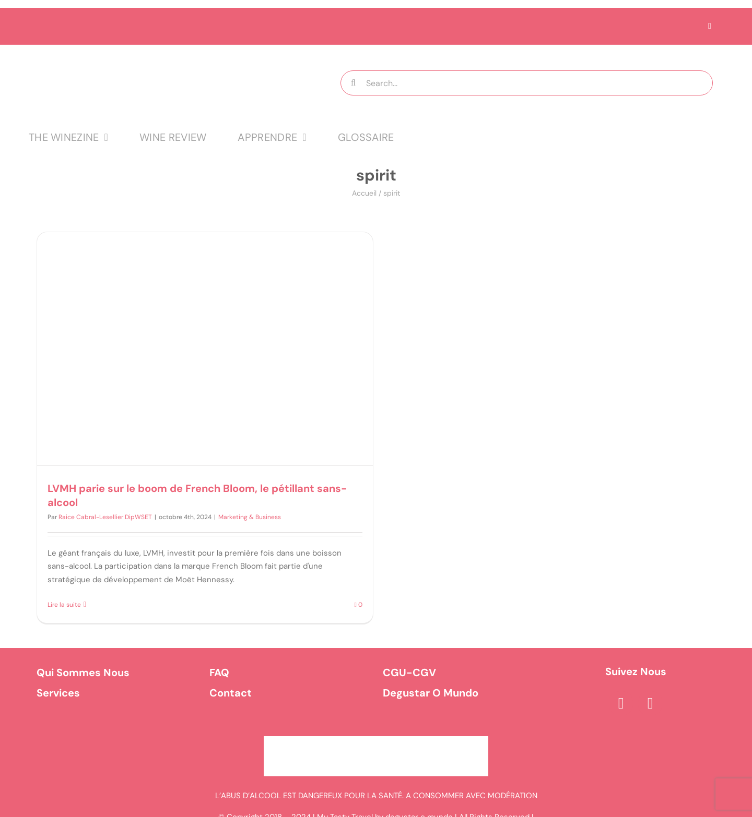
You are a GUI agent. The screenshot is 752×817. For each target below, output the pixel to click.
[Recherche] (353, 82)
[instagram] (650, 703)
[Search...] (526, 82)
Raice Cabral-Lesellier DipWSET (105, 517)
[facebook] (621, 703)
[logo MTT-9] (159, 54)
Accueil (364, 193)
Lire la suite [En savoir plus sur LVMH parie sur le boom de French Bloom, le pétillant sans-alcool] (64, 604)
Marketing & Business (249, 517)
